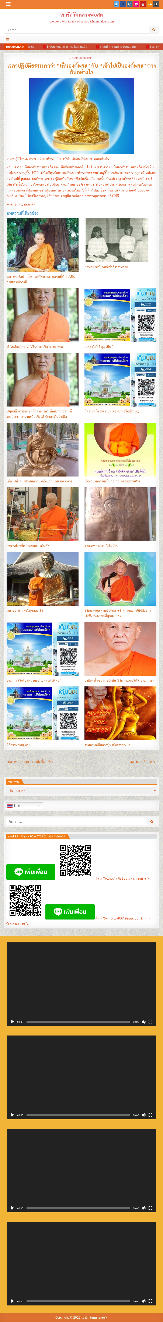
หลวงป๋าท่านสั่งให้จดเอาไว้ (25, 610)
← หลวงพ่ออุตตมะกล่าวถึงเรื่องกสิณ (28, 761)
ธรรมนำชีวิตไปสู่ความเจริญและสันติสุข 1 (34, 680)
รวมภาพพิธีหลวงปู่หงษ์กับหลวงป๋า (107, 745)
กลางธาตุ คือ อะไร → (144, 761)
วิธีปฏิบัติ (77, 57)
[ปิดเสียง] (144, 1022)
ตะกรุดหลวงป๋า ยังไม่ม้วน (101, 546)
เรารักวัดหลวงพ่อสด (81, 14)
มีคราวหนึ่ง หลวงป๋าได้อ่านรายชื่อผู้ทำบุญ (111, 411)
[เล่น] (12, 1022)
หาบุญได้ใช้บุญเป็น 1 (99, 347)
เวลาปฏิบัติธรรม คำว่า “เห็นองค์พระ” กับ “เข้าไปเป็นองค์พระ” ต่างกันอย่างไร (81, 68)
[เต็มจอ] (150, 1022)
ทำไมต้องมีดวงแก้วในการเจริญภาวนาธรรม (35, 347)
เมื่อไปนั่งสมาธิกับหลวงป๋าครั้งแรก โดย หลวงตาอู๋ (40, 481)
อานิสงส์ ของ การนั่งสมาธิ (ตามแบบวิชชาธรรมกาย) (119, 680)
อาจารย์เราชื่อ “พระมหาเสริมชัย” (29, 546)
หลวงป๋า (87, 57)
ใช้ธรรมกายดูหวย (18, 745)
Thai (13, 805)
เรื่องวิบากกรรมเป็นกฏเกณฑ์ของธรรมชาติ (112, 481)
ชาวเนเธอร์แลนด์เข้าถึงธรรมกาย (106, 267)
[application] (81, 984)
